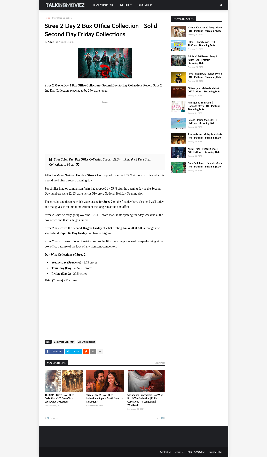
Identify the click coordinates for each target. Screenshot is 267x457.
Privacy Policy (215, 452)
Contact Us (165, 452)
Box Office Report (86, 341)
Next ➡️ (160, 418)
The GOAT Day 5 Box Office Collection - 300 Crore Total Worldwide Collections (59, 398)
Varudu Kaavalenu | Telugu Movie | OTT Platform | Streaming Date (205, 29)
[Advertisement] (105, 127)
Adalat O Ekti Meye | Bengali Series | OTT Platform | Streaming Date (202, 60)
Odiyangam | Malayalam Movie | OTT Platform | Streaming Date (204, 90)
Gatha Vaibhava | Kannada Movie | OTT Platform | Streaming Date (205, 165)
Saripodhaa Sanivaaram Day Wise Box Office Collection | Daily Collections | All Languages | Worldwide (145, 400)
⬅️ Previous (52, 418)
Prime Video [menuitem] (144, 5)
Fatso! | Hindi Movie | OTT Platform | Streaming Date (201, 44)
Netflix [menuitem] (125, 5)
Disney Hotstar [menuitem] (103, 5)
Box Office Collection (62, 18)
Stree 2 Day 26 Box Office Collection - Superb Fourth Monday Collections (104, 398)
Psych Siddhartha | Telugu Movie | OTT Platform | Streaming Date (205, 75)
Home (47, 18)
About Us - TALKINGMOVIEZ (190, 452)
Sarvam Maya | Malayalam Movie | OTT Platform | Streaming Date (205, 136)
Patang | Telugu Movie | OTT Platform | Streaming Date (202, 121)
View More (160, 362)
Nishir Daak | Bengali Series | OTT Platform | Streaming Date (204, 150)
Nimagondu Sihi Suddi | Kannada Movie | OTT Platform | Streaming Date (205, 106)
